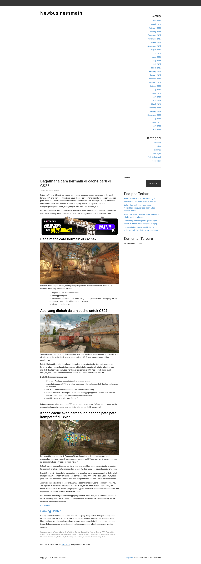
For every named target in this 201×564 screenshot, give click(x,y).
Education (157, 146)
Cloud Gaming (75, 532)
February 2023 (155, 108)
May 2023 (157, 97)
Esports (98, 532)
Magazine (129, 558)
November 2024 (154, 82)
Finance (157, 150)
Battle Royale (64, 532)
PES (103, 537)
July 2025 (157, 53)
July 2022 (157, 119)
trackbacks (66, 544)
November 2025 (154, 39)
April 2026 (157, 21)
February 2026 (155, 28)
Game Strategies (77, 534)
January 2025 (155, 75)
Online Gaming (96, 537)
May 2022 (157, 126)
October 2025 (155, 42)
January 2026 (155, 32)
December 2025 (154, 35)
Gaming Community (102, 534)
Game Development (53, 534)
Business (157, 143)
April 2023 (157, 100)
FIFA (103, 532)
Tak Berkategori (154, 157)
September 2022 (154, 115)
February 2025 (155, 71)
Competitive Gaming (88, 532)
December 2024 (154, 79)
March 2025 (156, 68)
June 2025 (156, 57)
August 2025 (156, 50)
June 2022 (156, 122)
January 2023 (155, 111)
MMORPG (60, 537)
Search (127, 178)
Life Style (157, 154)
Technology (156, 161)
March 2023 (156, 104)
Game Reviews (66, 534)
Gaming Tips (52, 537)
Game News (45, 505)
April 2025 (157, 64)
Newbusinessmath (61, 13)
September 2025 (154, 46)
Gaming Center (50, 511)
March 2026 (156, 24)
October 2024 (155, 86)
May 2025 (157, 61)
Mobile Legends (70, 537)
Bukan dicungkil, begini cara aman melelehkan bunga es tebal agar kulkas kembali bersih (139, 208)
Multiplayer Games (83, 537)
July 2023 (157, 90)
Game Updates (89, 534)
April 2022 (157, 130)
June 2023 (156, 93)
